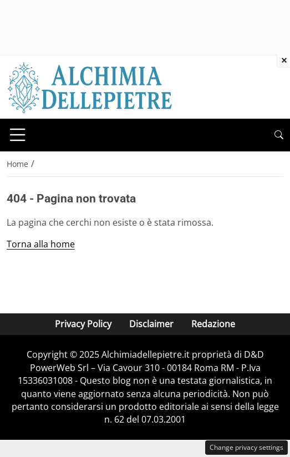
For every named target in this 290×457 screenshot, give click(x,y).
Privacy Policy (83, 324)
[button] (278, 135)
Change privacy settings (246, 447)
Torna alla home (41, 244)
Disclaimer (151, 324)
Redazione (213, 324)
